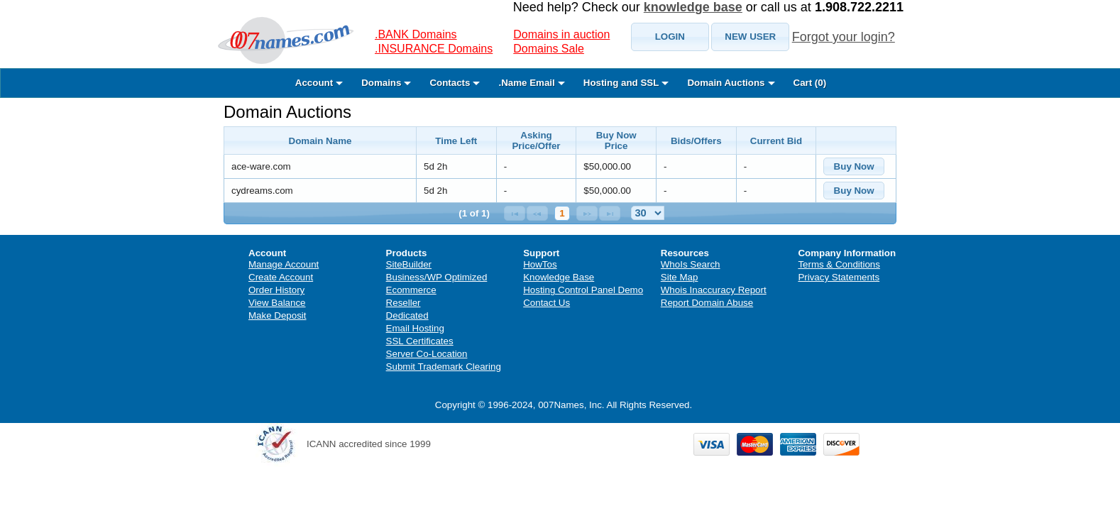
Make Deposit (277, 315)
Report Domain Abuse (707, 302)
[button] (670, 37)
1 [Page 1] (561, 213)
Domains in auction (561, 34)
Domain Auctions (287, 111)
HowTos (539, 264)
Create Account (280, 277)
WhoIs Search (690, 264)
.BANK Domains (416, 34)
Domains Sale (548, 49)
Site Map (679, 277)
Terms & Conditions (839, 264)
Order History (276, 290)
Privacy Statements (838, 277)
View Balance (277, 302)
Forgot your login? (843, 37)
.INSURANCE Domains (434, 49)
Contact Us (546, 302)
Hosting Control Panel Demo (583, 290)
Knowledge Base (558, 277)
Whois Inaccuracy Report (714, 290)
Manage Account (283, 264)
